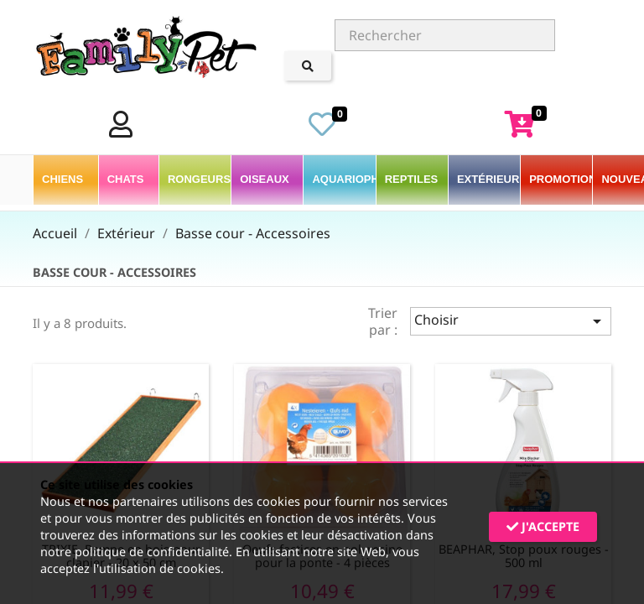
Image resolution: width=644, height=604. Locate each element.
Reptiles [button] (413, 179)
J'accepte (542, 526)
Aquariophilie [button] (343, 179)
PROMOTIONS (560, 179)
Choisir (510, 320)
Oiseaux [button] (266, 179)
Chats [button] (127, 179)
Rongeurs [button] (199, 179)
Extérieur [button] (488, 179)
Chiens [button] (64, 179)
